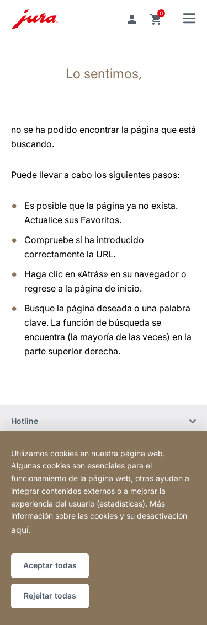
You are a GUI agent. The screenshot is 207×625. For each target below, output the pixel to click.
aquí (20, 529)
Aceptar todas (50, 565)
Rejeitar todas (50, 595)
